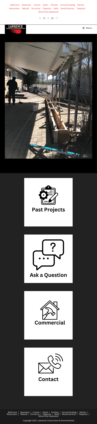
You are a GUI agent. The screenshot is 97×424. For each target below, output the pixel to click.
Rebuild (25, 8)
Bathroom (15, 5)
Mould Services (67, 8)
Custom (36, 5)
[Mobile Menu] (87, 27)
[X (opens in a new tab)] (40, 18)
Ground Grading (67, 5)
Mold (56, 8)
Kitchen (80, 5)
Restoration (14, 8)
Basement (26, 5)
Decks (45, 5)
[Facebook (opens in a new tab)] (44, 18)
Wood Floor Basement (48, 11)
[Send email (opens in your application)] (57, 18)
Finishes (54, 5)
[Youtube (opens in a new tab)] (52, 18)
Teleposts (47, 8)
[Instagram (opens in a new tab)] (48, 18)
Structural (35, 8)
